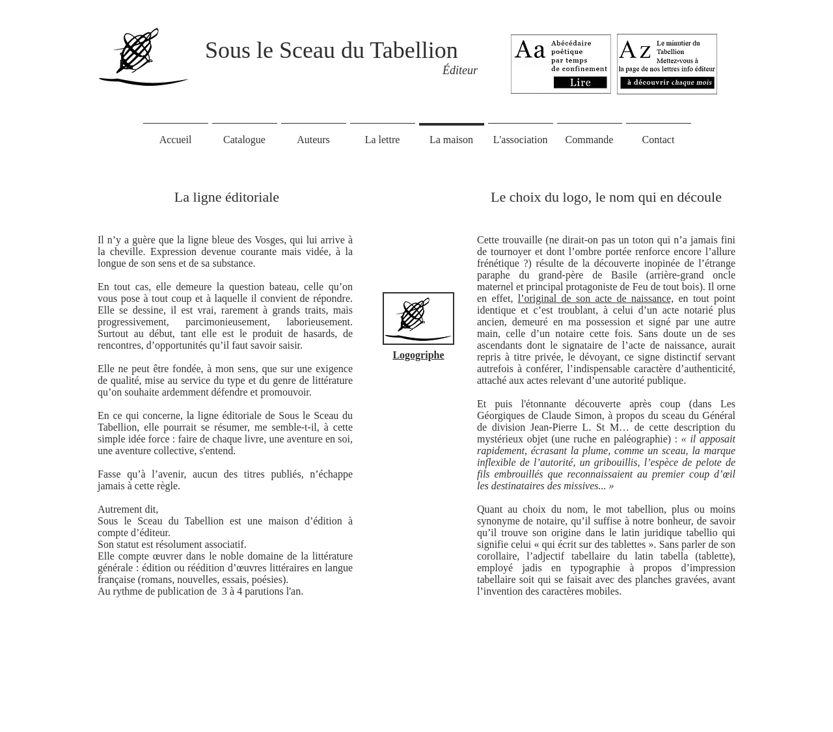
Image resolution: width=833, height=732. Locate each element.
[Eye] (667, 63)
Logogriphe (418, 354)
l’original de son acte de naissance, (596, 298)
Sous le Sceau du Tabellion (331, 50)
